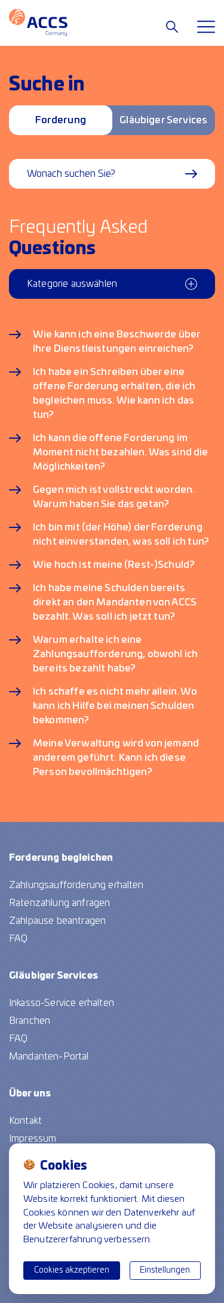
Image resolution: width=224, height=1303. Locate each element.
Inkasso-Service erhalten (61, 1003)
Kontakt (25, 1121)
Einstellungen (165, 1270)
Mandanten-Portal (49, 1056)
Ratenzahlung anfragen (59, 903)
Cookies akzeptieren (71, 1270)
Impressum (32, 1138)
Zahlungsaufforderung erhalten (76, 885)
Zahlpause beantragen (57, 921)
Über (30, 1093)
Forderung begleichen (60, 125)
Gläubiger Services (163, 120)
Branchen (29, 1021)
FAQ (18, 938)
